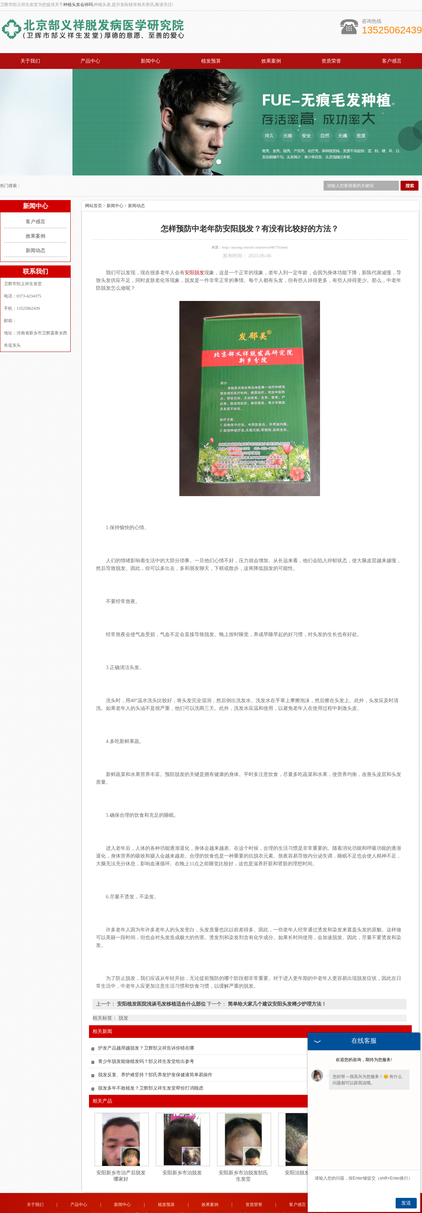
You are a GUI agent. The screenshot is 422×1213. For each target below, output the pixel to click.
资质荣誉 (331, 61)
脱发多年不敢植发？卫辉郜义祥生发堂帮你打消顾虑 (150, 1075)
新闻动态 (35, 237)
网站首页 (93, 192)
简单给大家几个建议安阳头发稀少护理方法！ (276, 991)
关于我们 (30, 61)
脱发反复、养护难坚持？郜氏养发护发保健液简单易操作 (155, 1061)
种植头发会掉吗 (78, 4)
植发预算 (211, 61)
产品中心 (90, 61)
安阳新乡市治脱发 (182, 1159)
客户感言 (392, 61)
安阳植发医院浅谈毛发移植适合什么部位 (161, 991)
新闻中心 (150, 61)
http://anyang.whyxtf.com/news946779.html (254, 234)
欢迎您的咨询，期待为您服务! (364, 1059)
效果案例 (271, 61)
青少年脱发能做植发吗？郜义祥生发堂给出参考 (146, 1048)
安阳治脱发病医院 (304, 1159)
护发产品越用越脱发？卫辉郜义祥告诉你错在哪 (146, 1035)
